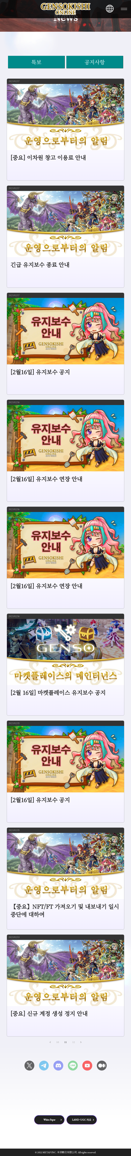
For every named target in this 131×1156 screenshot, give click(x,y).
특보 (36, 62)
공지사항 (95, 62)
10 (57, 1042)
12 (73, 1042)
